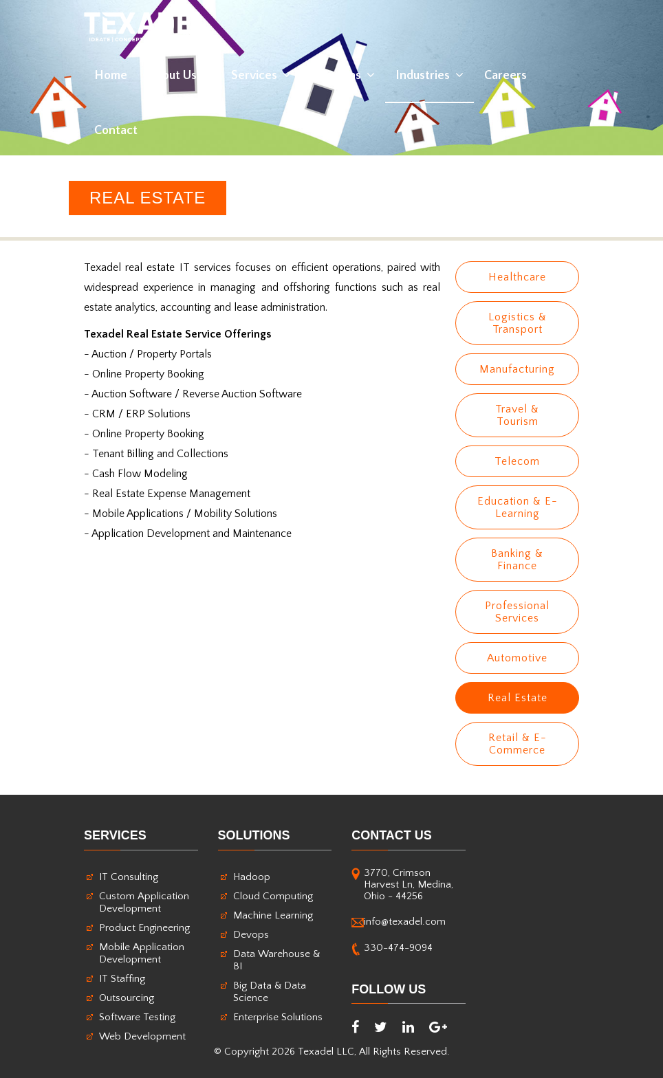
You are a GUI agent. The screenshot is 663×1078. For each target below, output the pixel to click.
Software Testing (137, 1017)
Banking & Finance (517, 559)
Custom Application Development (144, 902)
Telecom (517, 461)
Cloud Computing (273, 896)
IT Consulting (128, 877)
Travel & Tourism (517, 415)
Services (261, 75)
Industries (429, 75)
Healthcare (517, 277)
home (110, 75)
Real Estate (517, 698)
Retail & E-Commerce (517, 744)
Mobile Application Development (141, 953)
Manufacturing (517, 369)
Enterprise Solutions (278, 1017)
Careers (505, 75)
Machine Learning (273, 915)
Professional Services (517, 612)
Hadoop (251, 877)
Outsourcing (126, 998)
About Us (179, 75)
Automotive (517, 658)
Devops (251, 934)
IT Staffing (122, 978)
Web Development (142, 1036)
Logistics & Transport (517, 323)
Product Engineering (144, 928)
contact (116, 131)
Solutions (343, 75)
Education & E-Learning (517, 507)
